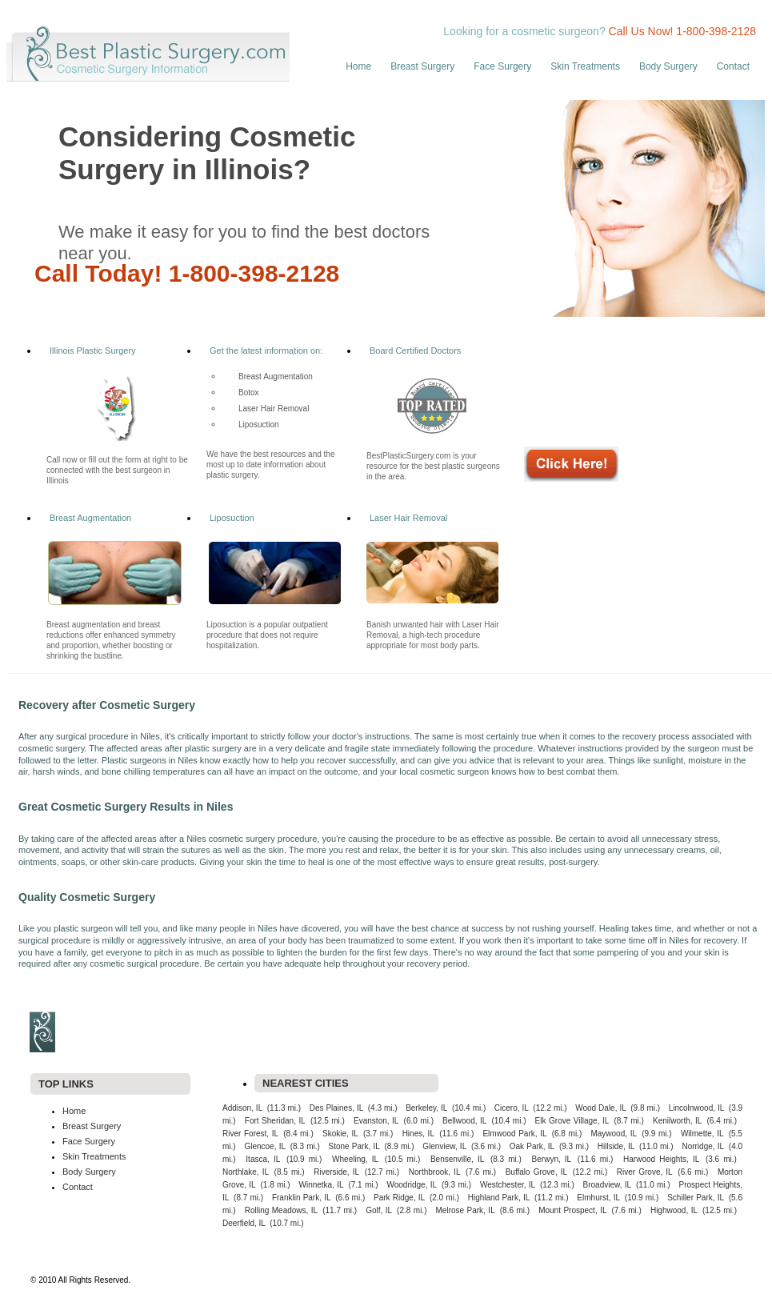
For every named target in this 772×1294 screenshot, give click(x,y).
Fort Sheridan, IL (275, 1120)
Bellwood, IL (464, 1120)
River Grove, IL (645, 1172)
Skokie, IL (340, 1133)
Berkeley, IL (426, 1108)
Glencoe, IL (265, 1146)
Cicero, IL (511, 1108)
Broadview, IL (607, 1184)
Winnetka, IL (321, 1184)
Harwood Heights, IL (661, 1159)
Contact (733, 66)
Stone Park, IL (354, 1146)
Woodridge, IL (411, 1184)
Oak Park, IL (532, 1146)
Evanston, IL (376, 1120)
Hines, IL (418, 1133)
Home (358, 66)
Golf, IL (379, 1210)
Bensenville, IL (457, 1159)
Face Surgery (502, 66)
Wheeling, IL (355, 1159)
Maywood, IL (613, 1133)
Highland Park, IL (499, 1197)
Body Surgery (668, 66)
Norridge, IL (703, 1146)
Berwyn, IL (552, 1159)
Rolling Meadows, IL (281, 1210)
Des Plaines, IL (337, 1108)
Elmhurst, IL (598, 1197)
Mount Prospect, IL (572, 1210)
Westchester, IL (507, 1184)
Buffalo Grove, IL (536, 1172)
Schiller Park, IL (695, 1197)
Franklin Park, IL (301, 1197)
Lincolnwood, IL (697, 1108)
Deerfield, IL (244, 1223)
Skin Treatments (585, 66)
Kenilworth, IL (677, 1120)
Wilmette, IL (702, 1133)
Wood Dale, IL (600, 1108)
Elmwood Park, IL (514, 1133)
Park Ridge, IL (399, 1197)
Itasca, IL (263, 1159)
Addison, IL (242, 1108)
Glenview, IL (444, 1146)
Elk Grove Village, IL (572, 1120)
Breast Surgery (422, 66)
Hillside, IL (616, 1146)
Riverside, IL (336, 1172)
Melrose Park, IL (465, 1210)
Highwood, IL (674, 1210)
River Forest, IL (250, 1133)
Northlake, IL (245, 1172)
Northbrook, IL (435, 1172)
